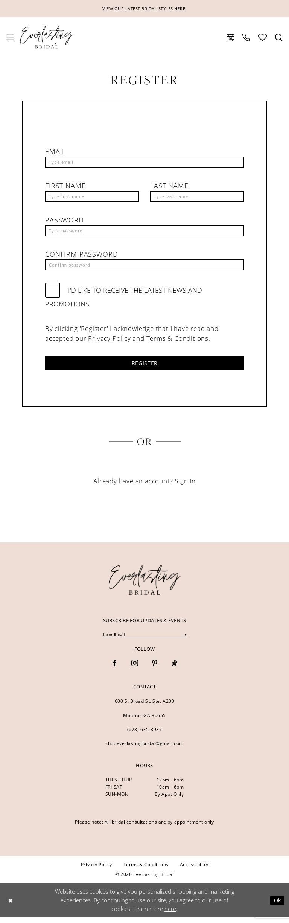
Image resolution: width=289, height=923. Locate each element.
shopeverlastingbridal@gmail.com (144, 749)
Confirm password (81, 257)
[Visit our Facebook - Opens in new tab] (115, 669)
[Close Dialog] (11, 906)
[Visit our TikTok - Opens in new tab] (174, 669)
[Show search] (279, 38)
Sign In (185, 486)
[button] (10, 38)
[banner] (145, 585)
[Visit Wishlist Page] (262, 38)
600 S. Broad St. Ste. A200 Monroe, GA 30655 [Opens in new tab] (145, 714)
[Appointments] (230, 38)
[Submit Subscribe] (185, 640)
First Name (65, 187)
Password (64, 222)
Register (144, 368)
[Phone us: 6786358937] (246, 38)
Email (55, 152)
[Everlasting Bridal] (46, 38)
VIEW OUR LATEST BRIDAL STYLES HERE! (145, 9)
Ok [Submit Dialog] (277, 906)
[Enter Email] (144, 640)
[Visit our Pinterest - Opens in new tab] (154, 669)
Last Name (169, 187)
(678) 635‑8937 (144, 735)
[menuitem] (10, 38)
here (170, 914)
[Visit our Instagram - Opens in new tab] (134, 669)
